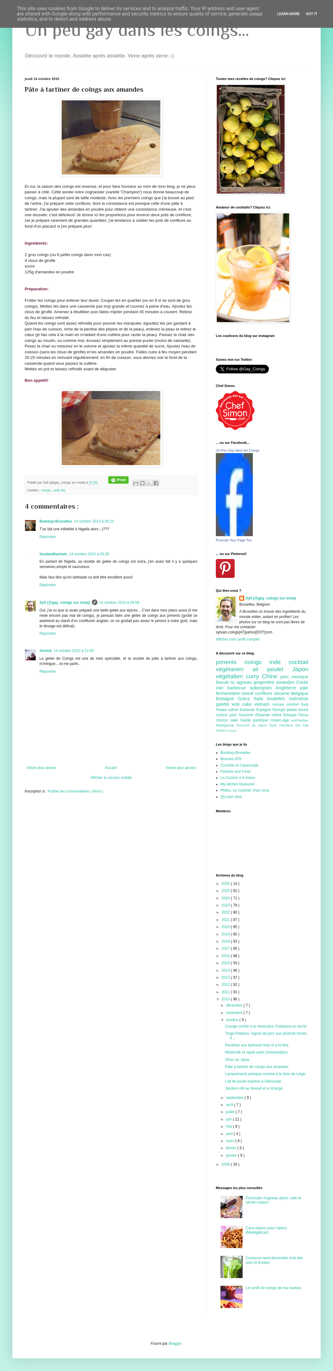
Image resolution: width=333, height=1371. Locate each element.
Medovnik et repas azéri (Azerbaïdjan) (256, 1052)
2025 (226, 891)
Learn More (288, 14)
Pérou (303, 715)
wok (237, 704)
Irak (305, 725)
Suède (246, 720)
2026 (226, 883)
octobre (232, 1020)
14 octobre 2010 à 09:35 (89, 554)
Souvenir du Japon (252, 725)
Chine (271, 676)
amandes (286, 682)
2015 (226, 963)
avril (230, 1134)
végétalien (231, 676)
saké (235, 720)
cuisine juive (227, 715)
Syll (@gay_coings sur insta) (64, 602)
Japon (300, 669)
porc (285, 676)
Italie (260, 698)
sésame (282, 693)
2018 (226, 941)
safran (234, 710)
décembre (235, 1005)
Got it (311, 14)
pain (304, 687)
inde (279, 662)
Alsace (222, 710)
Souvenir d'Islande (255, 715)
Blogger (175, 1343)
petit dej (59, 490)
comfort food (297, 704)
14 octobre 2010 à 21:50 (74, 651)
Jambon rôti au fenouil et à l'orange (254, 1088)
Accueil (111, 768)
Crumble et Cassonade (239, 765)
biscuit (223, 682)
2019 (226, 934)
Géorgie (279, 710)
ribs (299, 725)
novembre (235, 1013)
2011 (226, 992)
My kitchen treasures (237, 784)
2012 (226, 984)
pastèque (261, 720)
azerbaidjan (299, 720)
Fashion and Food (235, 771)
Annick (45, 651)
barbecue (238, 687)
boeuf (248, 693)
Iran (221, 687)
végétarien (234, 669)
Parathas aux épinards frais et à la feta (256, 1045)
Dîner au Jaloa (237, 1060)
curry (254, 676)
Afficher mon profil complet (238, 639)
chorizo (223, 720)
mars (230, 1141)
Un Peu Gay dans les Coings (237, 450)
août (230, 1105)
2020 (226, 927)
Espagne (264, 710)
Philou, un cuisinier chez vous (244, 790)
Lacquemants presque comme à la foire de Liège (265, 1074)
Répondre (47, 537)
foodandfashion (53, 554)
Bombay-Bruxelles (55, 521)
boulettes (278, 698)
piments (230, 662)
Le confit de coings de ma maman (273, 1288)
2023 (226, 905)
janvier (232, 1155)
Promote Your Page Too (234, 540)
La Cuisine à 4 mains (237, 778)
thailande (248, 710)
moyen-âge (280, 720)
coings (46, 490)
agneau (245, 682)
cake (248, 704)
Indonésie (298, 698)
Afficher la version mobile (111, 778)
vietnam (263, 704)
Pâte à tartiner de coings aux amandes (256, 1067)
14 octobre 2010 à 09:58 (119, 602)
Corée (302, 682)
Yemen (221, 730)
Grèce (246, 698)
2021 (226, 920)
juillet (231, 1112)
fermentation (229, 693)
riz (233, 682)
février (231, 1148)
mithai (277, 715)
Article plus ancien (181, 768)
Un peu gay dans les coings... (137, 29)
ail (259, 669)
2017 (226, 948)
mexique (300, 676)
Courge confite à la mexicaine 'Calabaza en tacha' (266, 1026)
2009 (226, 1164)
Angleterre (288, 687)
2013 (226, 977)
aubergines (263, 687)
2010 (226, 999)
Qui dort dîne (231, 797)
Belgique (299, 693)
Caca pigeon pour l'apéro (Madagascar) (266, 1230)
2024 (226, 898)
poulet (279, 669)
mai (229, 1126)
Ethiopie (290, 715)
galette (224, 704)
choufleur (287, 725)
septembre (235, 1098)
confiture (264, 693)
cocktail (298, 662)
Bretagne (227, 698)
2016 (226, 956)
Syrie (274, 725)
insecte (231, 730)
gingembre (264, 682)
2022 (226, 912)
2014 (226, 970)
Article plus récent (41, 768)
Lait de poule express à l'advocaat (253, 1081)
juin (229, 1119)
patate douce (297, 710)
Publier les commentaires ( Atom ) (75, 791)
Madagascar (226, 725)
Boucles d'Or (230, 759)
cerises (279, 704)
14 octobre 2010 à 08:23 (94, 521)
